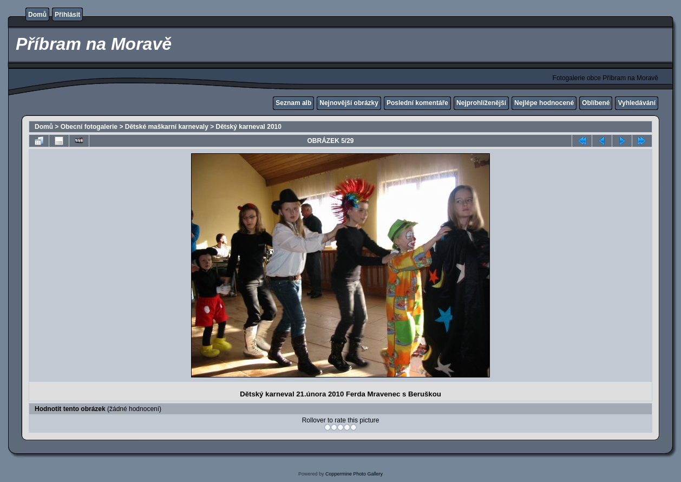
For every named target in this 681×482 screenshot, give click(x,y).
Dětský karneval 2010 (248, 127)
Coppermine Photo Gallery (354, 474)
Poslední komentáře (417, 103)
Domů (37, 14)
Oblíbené (596, 103)
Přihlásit (67, 14)
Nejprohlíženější (481, 103)
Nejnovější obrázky (348, 103)
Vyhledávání (637, 103)
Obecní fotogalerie (89, 127)
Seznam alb (293, 103)
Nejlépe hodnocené (544, 103)
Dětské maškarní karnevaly (166, 127)
